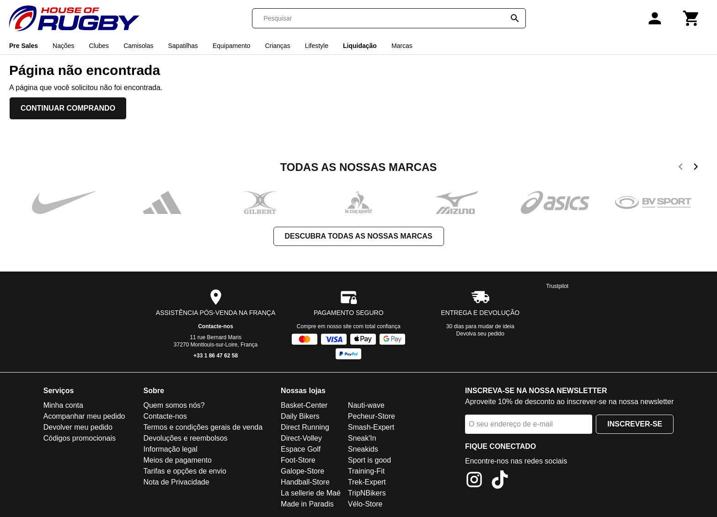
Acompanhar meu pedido (84, 416)
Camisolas (138, 45)
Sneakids (363, 449)
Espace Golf (301, 449)
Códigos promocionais (79, 438)
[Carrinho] (691, 18)
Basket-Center (304, 405)
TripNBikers (367, 493)
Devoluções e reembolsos (185, 438)
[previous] (680, 168)
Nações (63, 45)
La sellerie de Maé (311, 493)
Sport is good (369, 460)
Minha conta (63, 405)
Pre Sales (23, 45)
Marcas (401, 45)
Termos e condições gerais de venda (202, 427)
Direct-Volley (301, 438)
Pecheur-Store (371, 416)
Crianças (277, 45)
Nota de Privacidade (176, 482)
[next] (695, 168)
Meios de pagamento (177, 460)
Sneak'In (362, 438)
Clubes (99, 45)
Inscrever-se (634, 424)
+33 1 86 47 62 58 (215, 355)
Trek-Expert (367, 482)
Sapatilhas (183, 45)
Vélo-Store (365, 504)
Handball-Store (305, 482)
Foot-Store (298, 460)
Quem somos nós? (173, 405)
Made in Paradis (307, 504)
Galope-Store (302, 471)
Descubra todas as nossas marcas (359, 236)
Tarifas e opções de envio (184, 471)
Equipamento (232, 45)
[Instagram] (474, 481)
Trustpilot (557, 286)
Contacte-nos (215, 326)
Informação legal (170, 449)
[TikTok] (500, 481)
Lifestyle (316, 45)
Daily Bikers (300, 416)
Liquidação (360, 45)
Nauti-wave (366, 405)
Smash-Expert (371, 427)
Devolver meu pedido (77, 427)
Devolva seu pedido (480, 333)
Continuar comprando (68, 108)
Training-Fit (366, 471)
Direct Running (305, 427)
